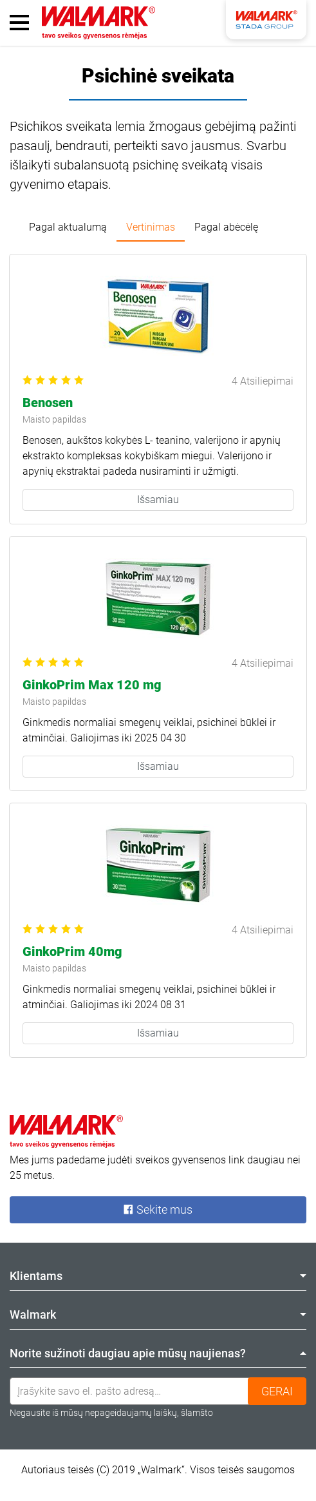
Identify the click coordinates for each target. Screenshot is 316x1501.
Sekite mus (158, 1209)
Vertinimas (150, 227)
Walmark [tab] (158, 1314)
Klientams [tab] (158, 1276)
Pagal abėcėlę (226, 227)
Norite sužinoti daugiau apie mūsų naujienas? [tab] (158, 1353)
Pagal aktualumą (68, 227)
